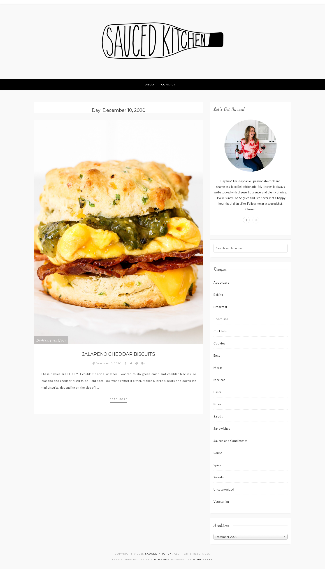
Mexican (219, 380)
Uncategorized (224, 489)
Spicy (217, 465)
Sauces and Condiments (230, 441)
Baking (42, 340)
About (150, 84)
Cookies (219, 343)
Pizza (217, 404)
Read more (118, 399)
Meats (218, 367)
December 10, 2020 (107, 363)
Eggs (217, 355)
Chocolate (221, 319)
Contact (168, 84)
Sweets (219, 477)
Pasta (218, 392)
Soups (218, 453)
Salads (218, 416)
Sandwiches (222, 428)
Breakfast (58, 340)
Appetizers (221, 282)
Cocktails (220, 331)
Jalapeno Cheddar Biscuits (118, 354)
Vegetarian (221, 501)
